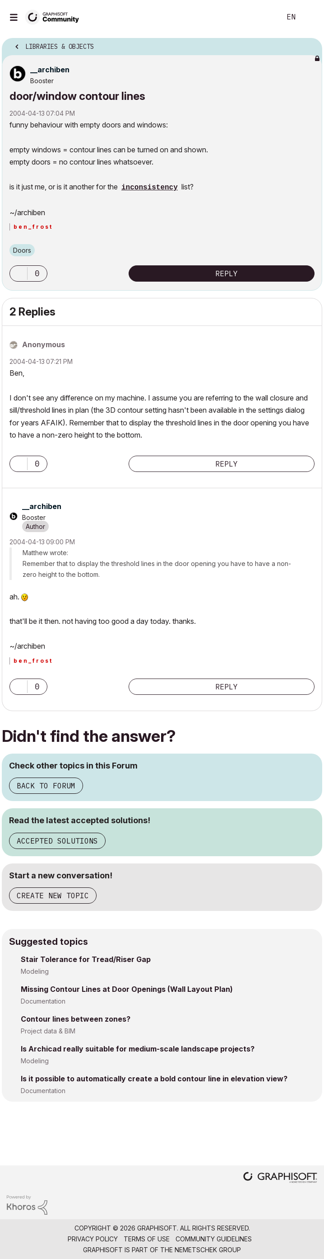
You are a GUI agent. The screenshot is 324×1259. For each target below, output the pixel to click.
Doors (22, 250)
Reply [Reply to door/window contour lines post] (226, 273)
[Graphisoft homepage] (280, 1178)
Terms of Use (147, 1239)
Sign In (309, 17)
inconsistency (149, 188)
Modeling (35, 971)
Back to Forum (46, 785)
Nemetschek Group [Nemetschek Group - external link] (208, 1250)
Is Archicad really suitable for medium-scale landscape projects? (138, 1048)
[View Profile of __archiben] (49, 69)
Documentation (43, 1001)
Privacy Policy (93, 1239)
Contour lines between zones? (75, 1018)
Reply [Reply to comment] (226, 463)
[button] (18, 273)
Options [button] (309, 44)
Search (260, 17)
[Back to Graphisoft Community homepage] (55, 16)
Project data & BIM (48, 1031)
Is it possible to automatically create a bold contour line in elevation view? (154, 1078)
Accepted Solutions (57, 840)
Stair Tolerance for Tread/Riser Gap (86, 959)
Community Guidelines (214, 1239)
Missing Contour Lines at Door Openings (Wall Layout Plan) (127, 989)
